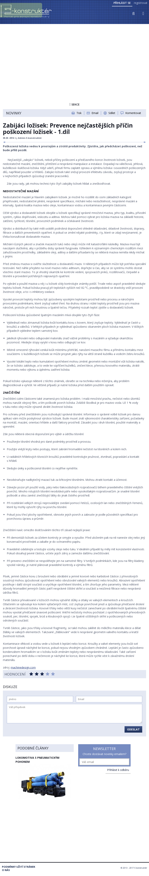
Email (95, 113)
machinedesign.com (23, 667)
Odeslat (133, 729)
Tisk (78, 113)
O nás (6, 870)
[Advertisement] (74, 54)
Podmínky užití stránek (18, 867)
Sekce (74, 104)
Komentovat (133, 113)
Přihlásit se (122, 3)
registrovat (140, 3)
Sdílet (111, 113)
